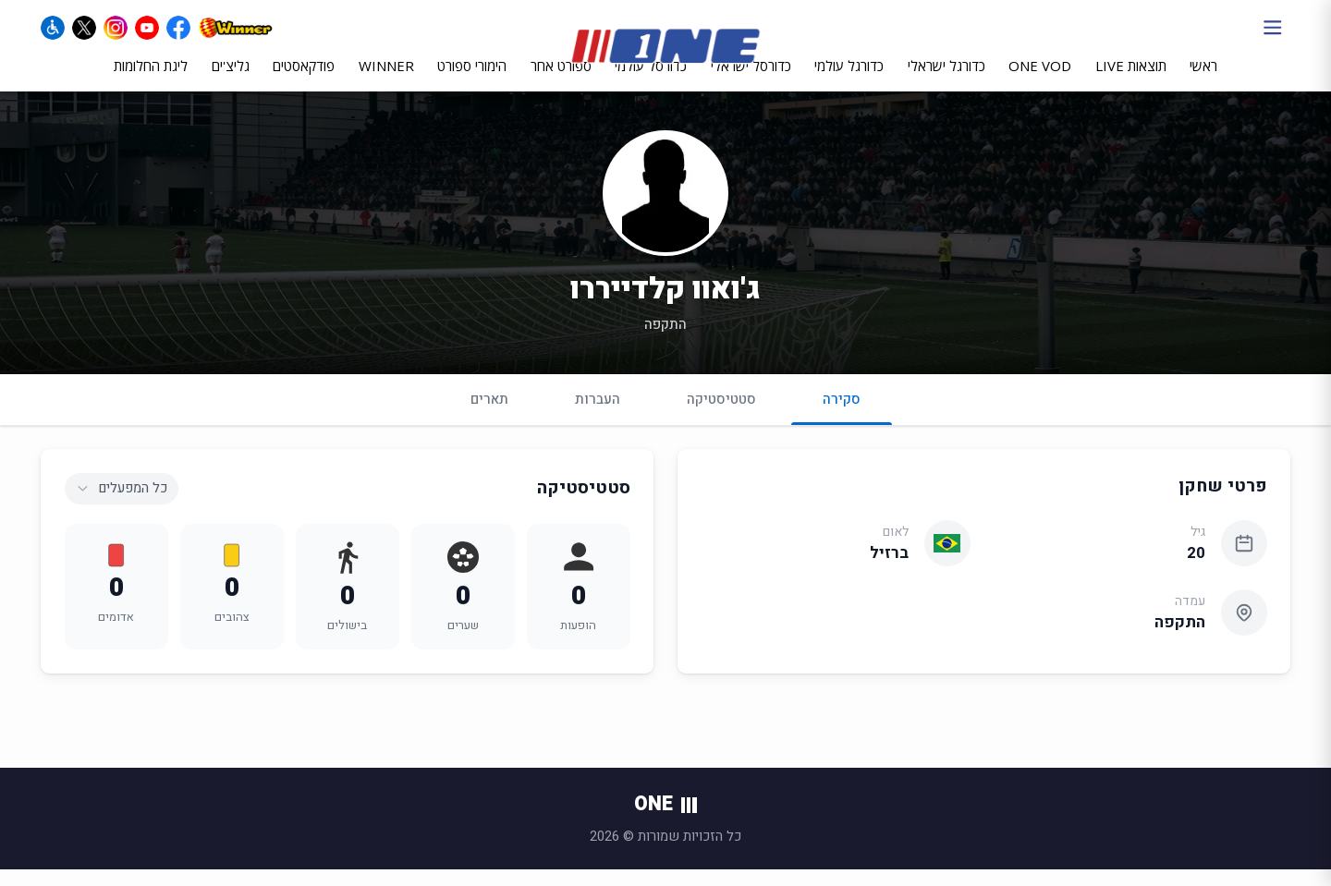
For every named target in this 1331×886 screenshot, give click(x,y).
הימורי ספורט (472, 80)
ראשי (1203, 80)
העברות (597, 415)
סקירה (841, 423)
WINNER (386, 80)
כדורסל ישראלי (751, 80)
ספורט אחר (561, 80)
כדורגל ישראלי (946, 80)
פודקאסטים (304, 80)
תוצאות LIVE (1130, 80)
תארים (489, 415)
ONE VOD (1039, 80)
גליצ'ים (231, 80)
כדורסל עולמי (651, 80)
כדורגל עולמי (849, 80)
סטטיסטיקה (721, 415)
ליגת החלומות (151, 80)
